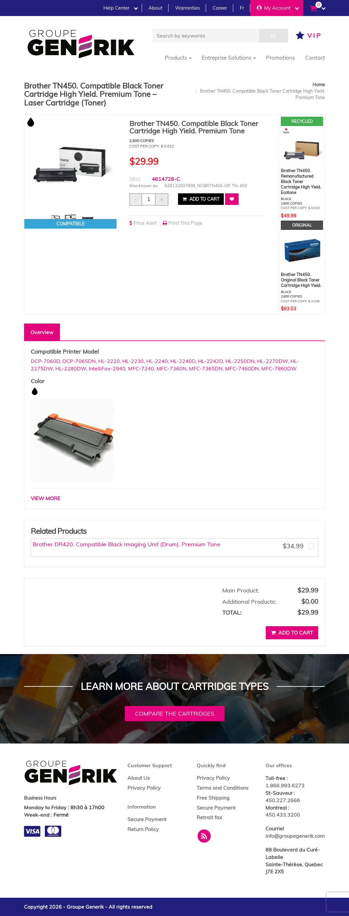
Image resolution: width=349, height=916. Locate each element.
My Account (278, 8)
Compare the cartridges (174, 713)
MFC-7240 (141, 368)
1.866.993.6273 (284, 785)
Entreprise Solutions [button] (229, 57)
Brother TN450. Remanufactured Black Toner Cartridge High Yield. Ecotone (301, 181)
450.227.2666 (282, 800)
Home (318, 85)
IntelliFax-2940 (107, 368)
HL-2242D (210, 361)
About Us (138, 778)
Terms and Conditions (222, 788)
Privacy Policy (144, 788)
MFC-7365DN (206, 368)
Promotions (280, 57)
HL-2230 (133, 361)
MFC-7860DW (279, 368)
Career (220, 8)
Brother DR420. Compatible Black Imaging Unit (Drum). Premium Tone (126, 544)
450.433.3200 (282, 814)
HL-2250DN (240, 361)
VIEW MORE (45, 498)
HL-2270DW (272, 361)
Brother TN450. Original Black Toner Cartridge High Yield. (301, 280)
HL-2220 (109, 361)
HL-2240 (157, 361)
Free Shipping (213, 797)
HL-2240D (182, 361)
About (155, 8)
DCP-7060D (45, 361)
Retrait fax (209, 817)
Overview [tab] (41, 332)
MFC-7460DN (242, 368)
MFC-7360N (171, 368)
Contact (315, 57)
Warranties (187, 8)
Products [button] (178, 57)
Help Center (120, 8)
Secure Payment (146, 819)
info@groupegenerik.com (295, 836)
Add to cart (201, 199)
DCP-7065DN (79, 361)
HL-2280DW (70, 368)
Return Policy (143, 829)
